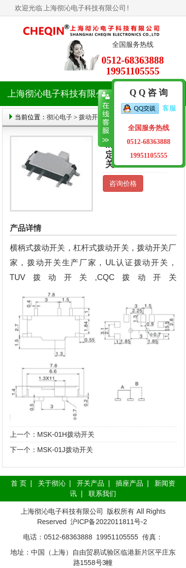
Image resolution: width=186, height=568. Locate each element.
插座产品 (129, 483)
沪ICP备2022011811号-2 (108, 522)
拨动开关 (91, 117)
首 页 (19, 483)
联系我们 (102, 493)
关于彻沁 (51, 483)
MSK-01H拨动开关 (66, 434)
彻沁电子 (59, 117)
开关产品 (90, 483)
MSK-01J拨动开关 (65, 450)
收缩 (105, 118)
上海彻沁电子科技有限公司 (84, 8)
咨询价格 (123, 183)
